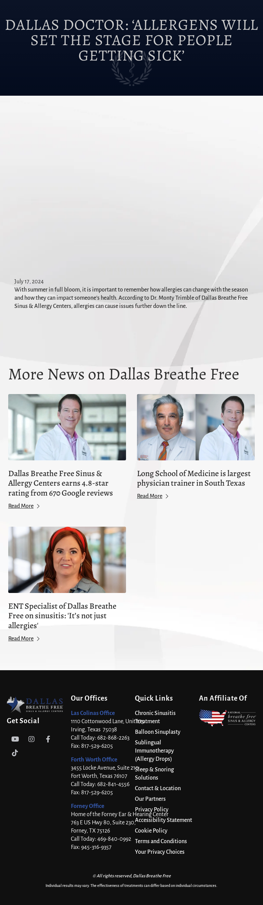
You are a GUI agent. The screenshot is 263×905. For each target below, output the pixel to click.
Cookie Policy (151, 831)
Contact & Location (158, 788)
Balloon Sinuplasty (157, 732)
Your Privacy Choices (160, 852)
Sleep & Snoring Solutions (154, 774)
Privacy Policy (151, 810)
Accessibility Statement (163, 820)
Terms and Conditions (161, 841)
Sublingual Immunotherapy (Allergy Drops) (154, 751)
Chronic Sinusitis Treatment (155, 717)
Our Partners (150, 799)
